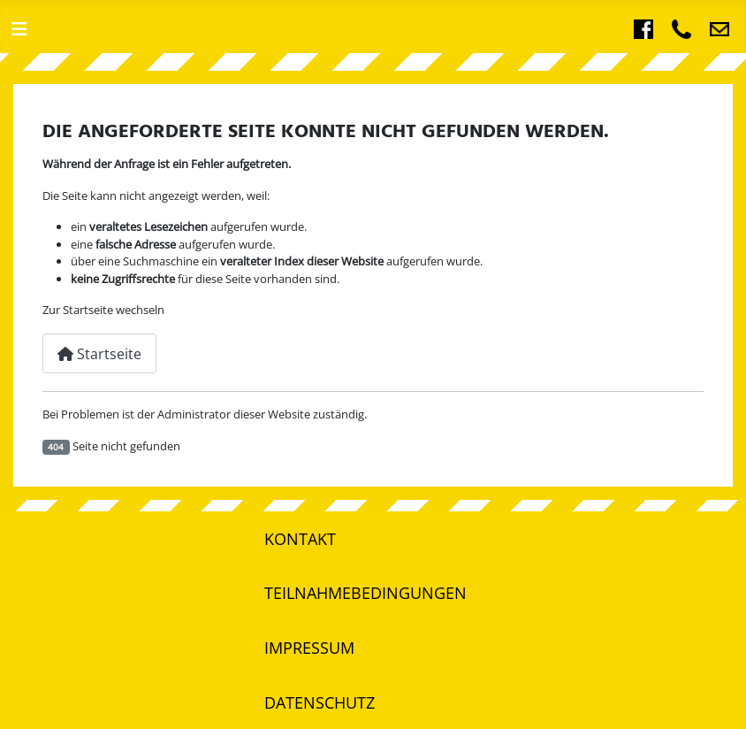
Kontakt (300, 538)
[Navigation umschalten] (19, 29)
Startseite (99, 354)
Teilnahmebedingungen (365, 592)
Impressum (309, 647)
